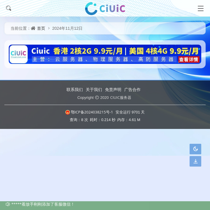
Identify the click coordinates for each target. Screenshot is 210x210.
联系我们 (74, 89)
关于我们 (94, 89)
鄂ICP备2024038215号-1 (89, 112)
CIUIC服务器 (120, 97)
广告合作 (132, 89)
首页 (41, 28)
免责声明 (113, 89)
